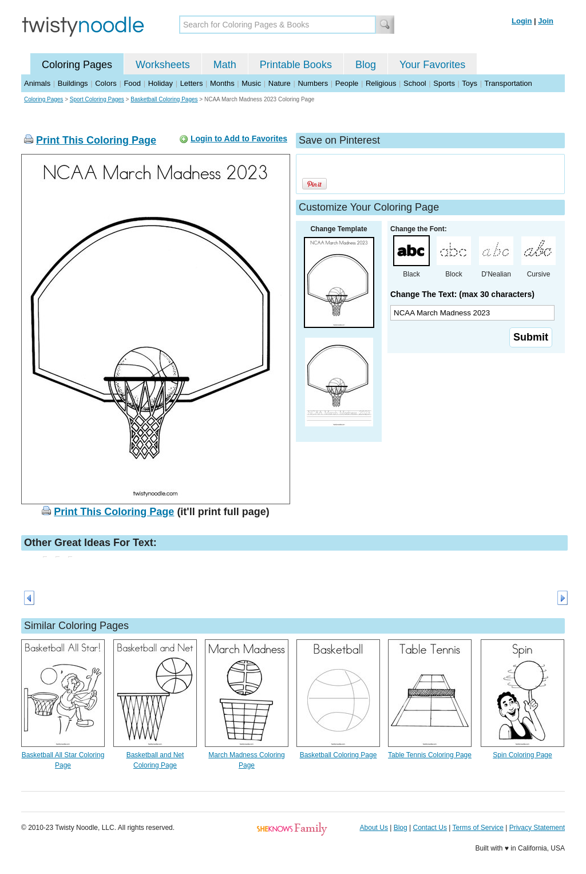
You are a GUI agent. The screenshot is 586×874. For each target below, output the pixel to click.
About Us (374, 828)
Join (545, 21)
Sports (444, 83)
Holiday (160, 83)
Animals (37, 83)
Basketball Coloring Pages (163, 99)
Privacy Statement (537, 828)
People (346, 83)
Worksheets (163, 64)
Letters (191, 83)
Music (251, 83)
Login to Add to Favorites (239, 138)
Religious (381, 83)
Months (222, 83)
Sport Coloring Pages (97, 99)
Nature (279, 83)
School (414, 83)
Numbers (313, 83)
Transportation (508, 83)
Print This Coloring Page (96, 140)
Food (132, 83)
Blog (365, 64)
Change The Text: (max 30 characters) (462, 294)
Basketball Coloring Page (338, 755)
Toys (469, 83)
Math (224, 64)
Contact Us (430, 828)
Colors (106, 83)
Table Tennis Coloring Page (430, 755)
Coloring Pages (77, 64)
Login (522, 21)
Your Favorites (432, 64)
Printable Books (296, 64)
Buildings (73, 83)
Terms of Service (477, 828)
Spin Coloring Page (522, 755)
